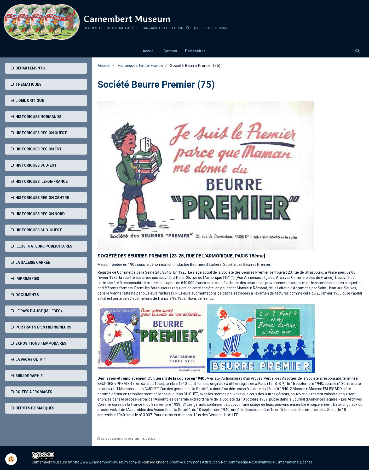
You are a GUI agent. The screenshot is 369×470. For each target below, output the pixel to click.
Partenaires (195, 51)
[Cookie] (11, 459)
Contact (170, 51)
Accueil (149, 51)
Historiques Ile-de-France (140, 65)
